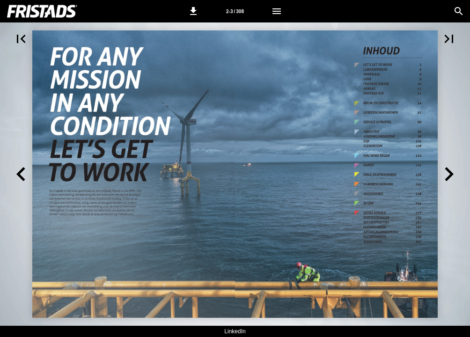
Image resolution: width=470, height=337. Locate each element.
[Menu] (276, 11)
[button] (193, 11)
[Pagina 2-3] (235, 11)
